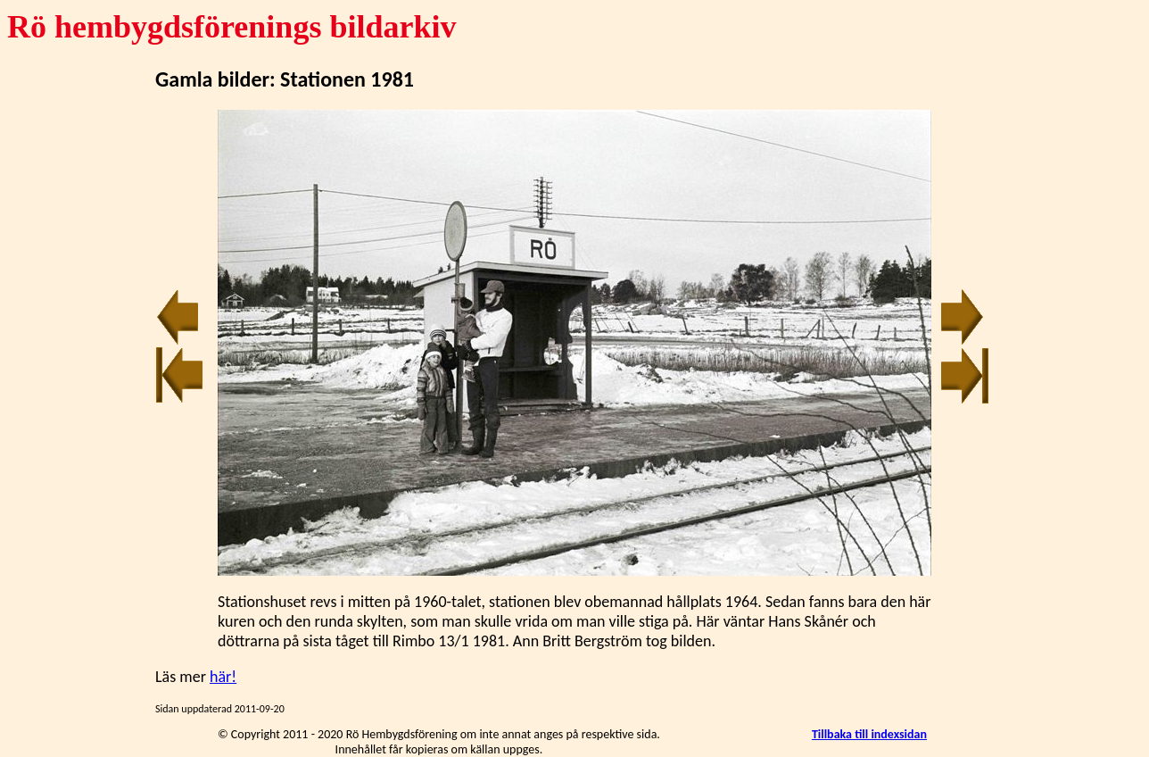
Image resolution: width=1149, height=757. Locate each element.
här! (223, 676)
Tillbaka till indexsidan (869, 734)
